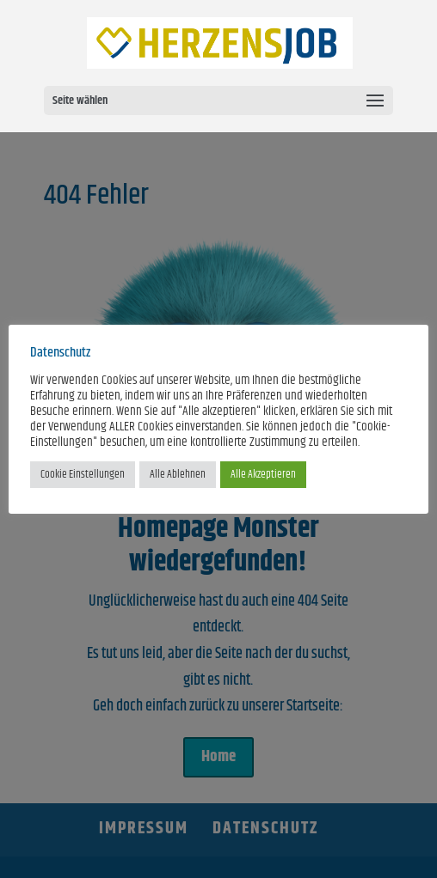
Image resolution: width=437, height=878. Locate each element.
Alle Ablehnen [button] (178, 474)
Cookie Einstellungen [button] (82, 474)
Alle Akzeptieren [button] (263, 474)
